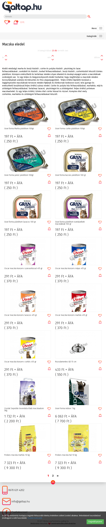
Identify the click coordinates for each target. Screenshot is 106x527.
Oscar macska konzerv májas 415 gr (70, 268)
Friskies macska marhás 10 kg (17, 455)
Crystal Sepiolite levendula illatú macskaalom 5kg (24, 409)
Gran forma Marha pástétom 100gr (19, 128)
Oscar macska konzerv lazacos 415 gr (20, 315)
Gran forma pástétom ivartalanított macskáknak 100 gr (70, 223)
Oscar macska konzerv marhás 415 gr (71, 315)
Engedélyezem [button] (95, 521)
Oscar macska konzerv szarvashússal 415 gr (23, 268)
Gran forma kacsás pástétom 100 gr (70, 175)
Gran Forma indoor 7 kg (65, 408)
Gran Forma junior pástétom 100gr (19, 175)
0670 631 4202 (16, 490)
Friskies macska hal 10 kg (66, 455)
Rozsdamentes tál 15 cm (65, 362)
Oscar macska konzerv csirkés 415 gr (20, 362)
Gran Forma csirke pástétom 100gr (70, 128)
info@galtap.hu (20, 501)
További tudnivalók (34, 518)
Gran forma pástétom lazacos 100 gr (20, 222)
